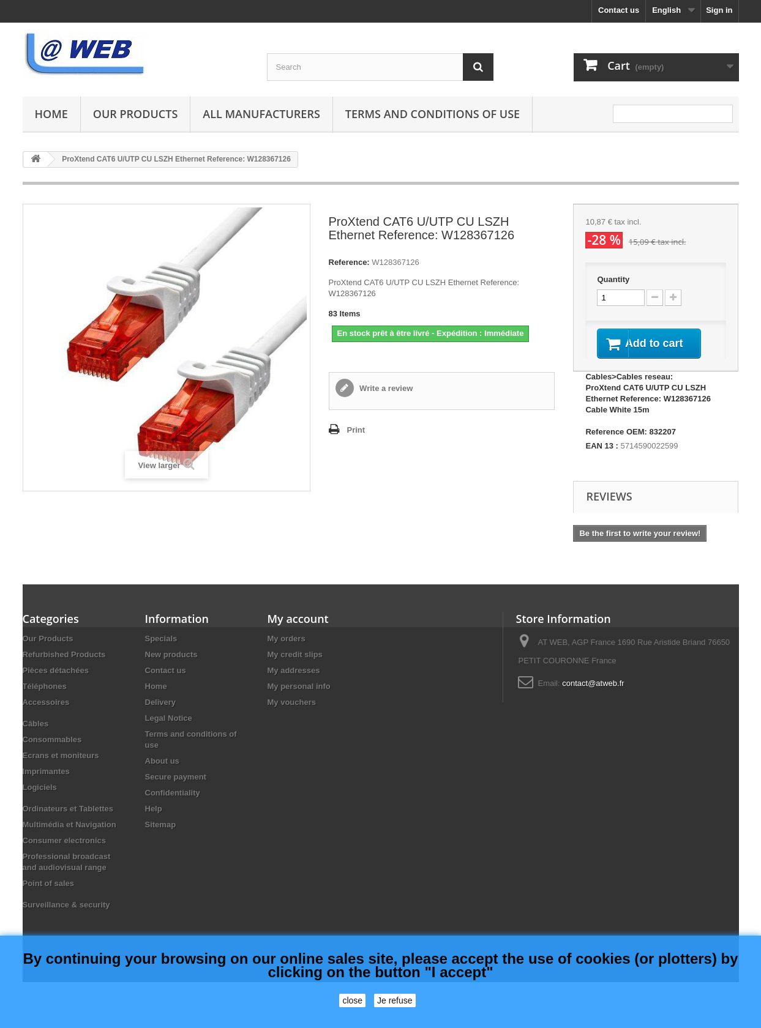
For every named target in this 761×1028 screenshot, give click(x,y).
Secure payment (175, 792)
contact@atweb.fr (593, 698)
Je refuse (395, 1000)
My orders (287, 653)
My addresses (294, 685)
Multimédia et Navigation (69, 839)
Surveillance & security (66, 920)
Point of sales (49, 898)
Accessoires (46, 717)
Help (153, 824)
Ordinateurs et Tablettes (68, 824)
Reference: (349, 262)
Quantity (613, 279)
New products (171, 669)
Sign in (719, 10)
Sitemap (160, 839)
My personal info (299, 701)
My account (298, 634)
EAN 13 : (601, 461)
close (352, 1000)
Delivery (160, 717)
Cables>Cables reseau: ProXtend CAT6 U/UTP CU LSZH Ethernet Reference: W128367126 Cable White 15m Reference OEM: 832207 (648, 419)
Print (356, 429)
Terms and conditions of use (432, 113)
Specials (161, 653)
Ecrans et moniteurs (61, 770)
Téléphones (45, 701)
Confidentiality (172, 808)
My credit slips (295, 669)
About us (162, 776)
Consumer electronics (65, 855)
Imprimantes (46, 786)
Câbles (36, 738)
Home (51, 113)
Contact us (618, 10)
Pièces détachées (56, 685)
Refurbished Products (64, 669)
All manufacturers (261, 113)
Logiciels (40, 802)
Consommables (52, 754)
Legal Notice (168, 733)
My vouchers (292, 717)
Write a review (385, 388)
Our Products (135, 113)
